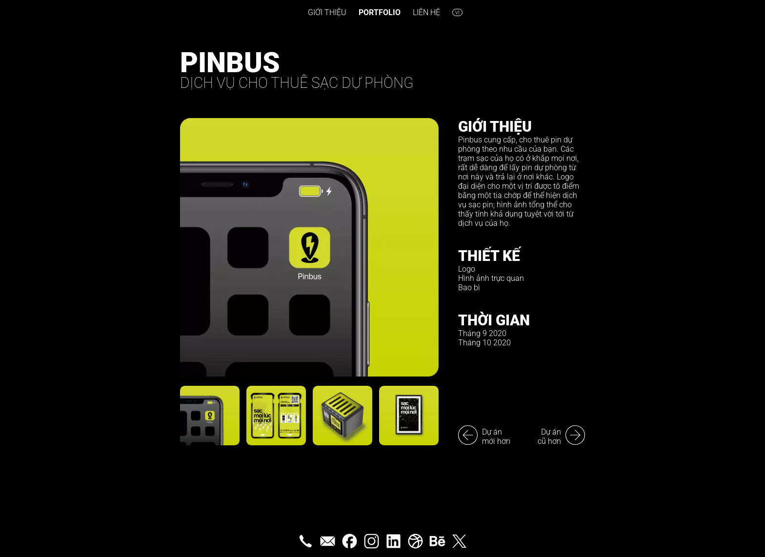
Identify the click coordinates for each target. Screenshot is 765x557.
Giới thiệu (327, 12)
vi (457, 12)
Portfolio (380, 12)
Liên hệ (426, 12)
